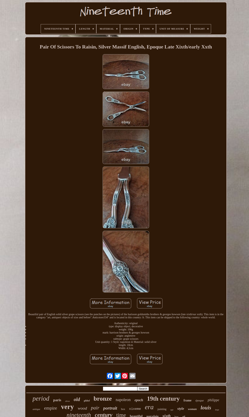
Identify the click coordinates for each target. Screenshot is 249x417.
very (67, 407)
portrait (110, 408)
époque (199, 400)
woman (192, 409)
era (149, 407)
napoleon (123, 399)
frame (188, 400)
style (180, 408)
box (123, 409)
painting (162, 409)
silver (67, 401)
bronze (103, 398)
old (77, 399)
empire (50, 408)
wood (82, 408)
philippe (213, 400)
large (217, 410)
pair (95, 408)
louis (206, 408)
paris (57, 400)
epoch (139, 400)
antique (36, 409)
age (172, 409)
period (40, 398)
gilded (87, 400)
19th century (163, 398)
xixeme (135, 409)
